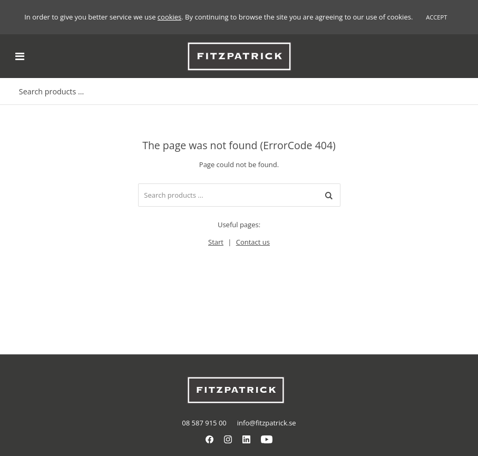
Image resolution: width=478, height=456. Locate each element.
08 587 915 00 (204, 423)
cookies (169, 17)
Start (215, 242)
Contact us (253, 242)
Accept (436, 17)
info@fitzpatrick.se (266, 423)
